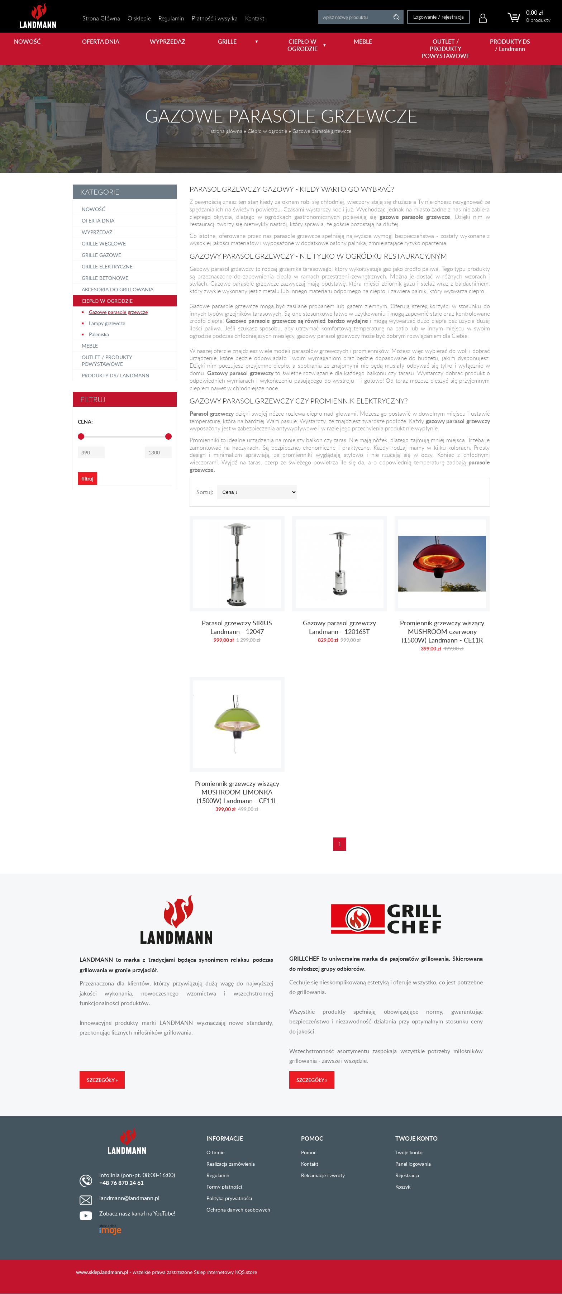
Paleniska (99, 334)
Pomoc (308, 1152)
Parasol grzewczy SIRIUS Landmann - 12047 (237, 587)
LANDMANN (37, 15)
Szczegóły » (102, 1079)
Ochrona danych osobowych (238, 1209)
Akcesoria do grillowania (117, 289)
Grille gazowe (101, 255)
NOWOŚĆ (27, 42)
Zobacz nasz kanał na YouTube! (137, 1213)
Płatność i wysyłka (215, 18)
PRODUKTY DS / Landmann (510, 45)
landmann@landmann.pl (129, 1198)
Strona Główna (101, 18)
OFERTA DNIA (100, 42)
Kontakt (254, 18)
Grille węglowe (104, 243)
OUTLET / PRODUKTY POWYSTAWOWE (444, 49)
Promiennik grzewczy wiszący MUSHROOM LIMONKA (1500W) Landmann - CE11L (237, 748)
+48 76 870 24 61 (121, 1183)
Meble (90, 345)
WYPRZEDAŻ (167, 42)
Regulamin (171, 18)
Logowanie (421, 16)
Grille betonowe (105, 277)
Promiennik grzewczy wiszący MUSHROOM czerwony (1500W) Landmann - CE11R (442, 587)
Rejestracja (407, 1175)
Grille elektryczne (107, 266)
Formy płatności (224, 1186)
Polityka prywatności (229, 1198)
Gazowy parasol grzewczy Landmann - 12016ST (339, 587)
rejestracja (449, 16)
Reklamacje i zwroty (323, 1175)
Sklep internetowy (214, 1272)
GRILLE (238, 42)
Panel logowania (413, 1163)
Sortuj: (204, 492)
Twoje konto (409, 1152)
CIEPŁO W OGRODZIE (307, 45)
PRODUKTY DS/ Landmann (115, 375)
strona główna (226, 131)
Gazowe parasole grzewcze (321, 131)
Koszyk (402, 1186)
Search (393, 17)
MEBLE (363, 42)
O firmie (215, 1152)
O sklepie (139, 18)
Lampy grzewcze (107, 323)
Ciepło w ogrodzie (267, 131)
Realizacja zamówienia (230, 1163)
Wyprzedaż (97, 232)
